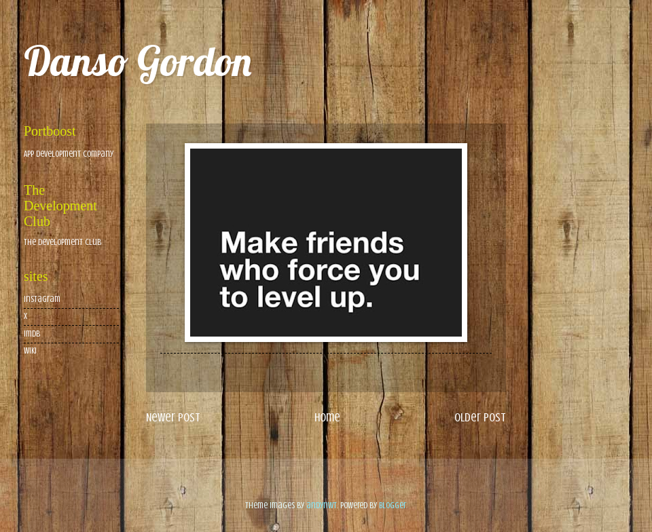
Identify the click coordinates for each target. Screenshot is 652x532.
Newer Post (173, 417)
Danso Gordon (137, 60)
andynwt (321, 505)
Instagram (42, 299)
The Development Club (62, 242)
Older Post (480, 417)
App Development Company (68, 154)
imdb (32, 334)
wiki (30, 351)
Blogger (392, 505)
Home (327, 417)
